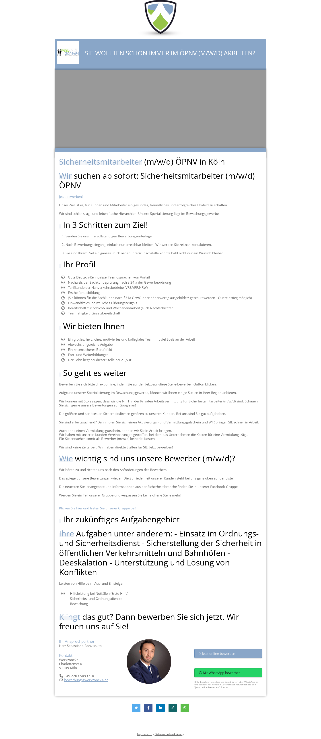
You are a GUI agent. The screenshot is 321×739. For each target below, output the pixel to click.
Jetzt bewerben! (71, 196)
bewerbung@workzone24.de (86, 680)
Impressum (144, 734)
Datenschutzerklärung (169, 734)
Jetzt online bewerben (217, 653)
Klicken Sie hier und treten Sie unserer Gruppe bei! (97, 508)
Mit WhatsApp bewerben (220, 672)
